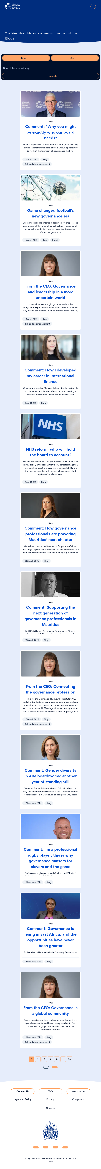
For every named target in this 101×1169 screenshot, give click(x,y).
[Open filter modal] (26, 58)
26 (69, 1059)
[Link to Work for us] (78, 1091)
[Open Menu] (93, 6)
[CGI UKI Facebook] (45, 1147)
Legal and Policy (22, 1099)
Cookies (50, 1108)
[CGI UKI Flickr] (65, 1147)
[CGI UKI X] (55, 1147)
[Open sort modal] (75, 58)
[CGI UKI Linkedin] (36, 1147)
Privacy (50, 1099)
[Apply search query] (50, 76)
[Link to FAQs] (50, 1091)
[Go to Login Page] (85, 6)
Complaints (78, 1099)
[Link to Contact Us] (22, 1091)
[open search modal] (78, 6)
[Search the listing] (50, 68)
